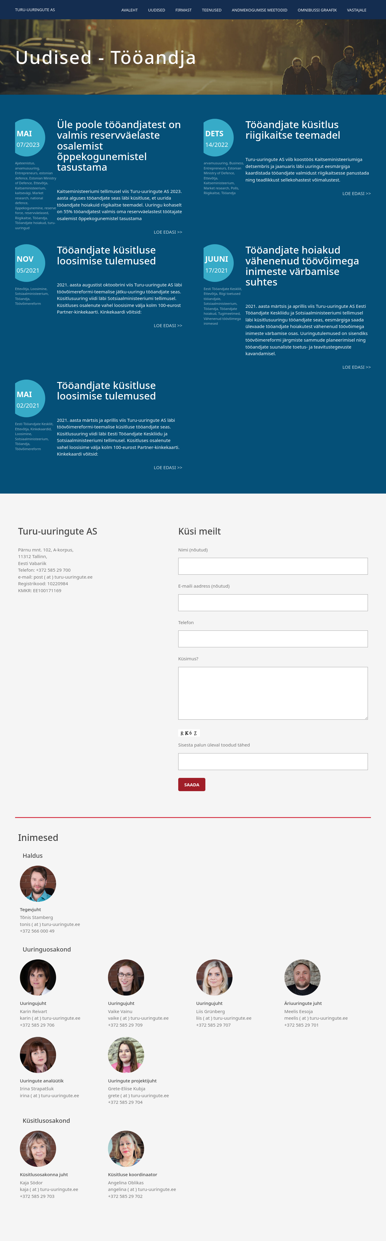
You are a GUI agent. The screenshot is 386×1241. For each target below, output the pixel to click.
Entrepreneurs (26, 173)
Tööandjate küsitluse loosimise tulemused (109, 254)
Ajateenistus (24, 163)
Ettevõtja (40, 183)
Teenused (212, 10)
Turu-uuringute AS (35, 9)
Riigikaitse (23, 218)
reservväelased (36, 212)
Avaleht (129, 10)
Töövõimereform (28, 303)
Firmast (184, 10)
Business (236, 163)
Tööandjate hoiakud (30, 222)
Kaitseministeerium (30, 188)
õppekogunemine (29, 208)
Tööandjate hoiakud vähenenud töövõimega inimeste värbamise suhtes (305, 265)
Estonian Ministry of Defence (222, 170)
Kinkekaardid (40, 428)
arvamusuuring (27, 168)
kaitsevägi (22, 193)
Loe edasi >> (168, 232)
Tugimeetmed (229, 313)
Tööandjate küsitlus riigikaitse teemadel (295, 129)
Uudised (156, 10)
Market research (216, 188)
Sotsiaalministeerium (31, 293)
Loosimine (38, 288)
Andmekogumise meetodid (259, 10)
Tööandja (40, 218)
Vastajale (356, 10)
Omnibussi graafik (317, 10)
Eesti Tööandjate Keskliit (222, 288)
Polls (234, 188)
